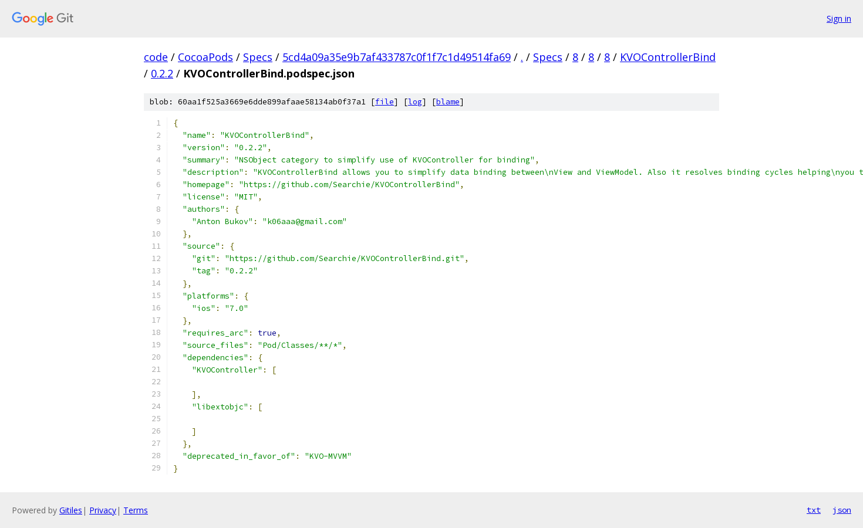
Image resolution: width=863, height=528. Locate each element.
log (415, 102)
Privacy (102, 510)
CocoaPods (205, 57)
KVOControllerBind (668, 57)
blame (448, 102)
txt (814, 510)
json (841, 510)
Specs (257, 57)
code (156, 57)
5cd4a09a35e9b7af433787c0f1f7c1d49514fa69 (396, 57)
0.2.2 (162, 73)
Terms (135, 510)
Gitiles (70, 510)
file (384, 102)
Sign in (839, 18)
